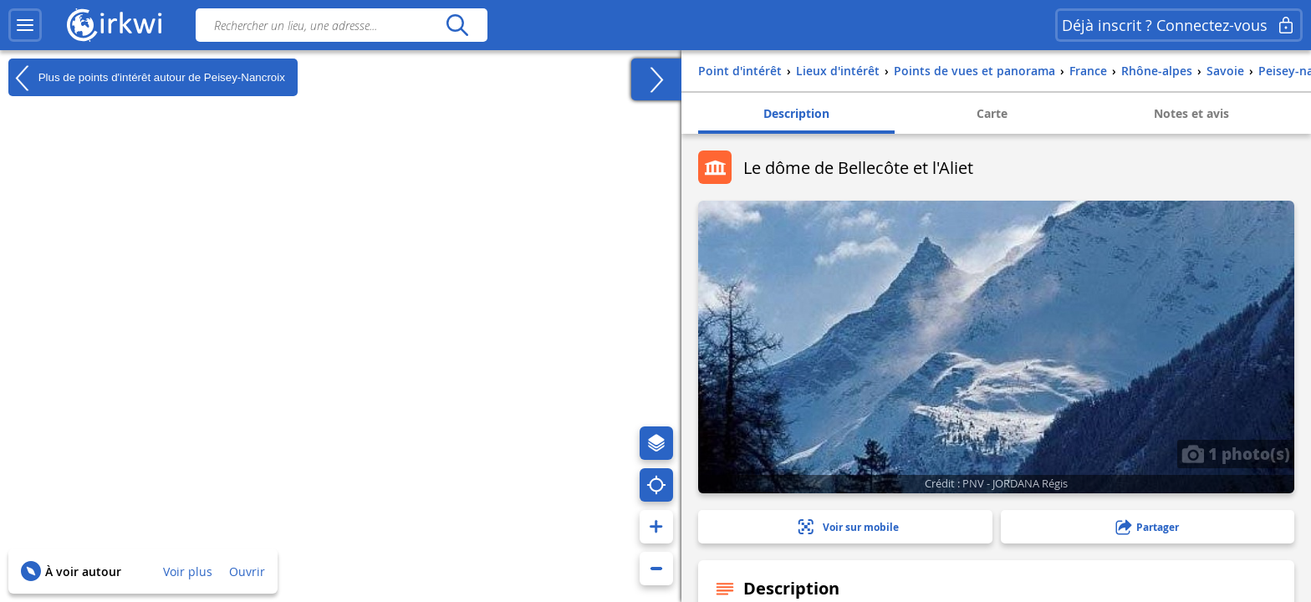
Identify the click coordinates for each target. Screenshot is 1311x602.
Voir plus (187, 571)
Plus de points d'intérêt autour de (146, 77)
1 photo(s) (1235, 453)
